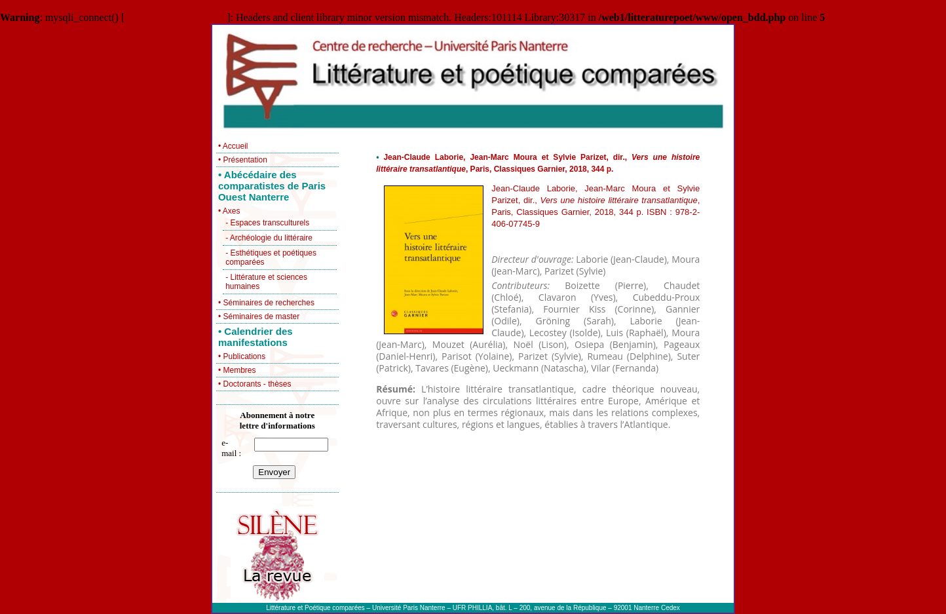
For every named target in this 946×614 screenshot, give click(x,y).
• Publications (241, 356)
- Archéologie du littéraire (268, 237)
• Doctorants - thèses (255, 384)
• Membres (237, 370)
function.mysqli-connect (175, 17)
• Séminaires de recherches (266, 302)
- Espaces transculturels (267, 222)
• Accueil (233, 146)
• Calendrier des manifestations (255, 337)
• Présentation (242, 159)
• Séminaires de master (258, 316)
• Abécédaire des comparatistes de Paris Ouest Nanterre (272, 185)
